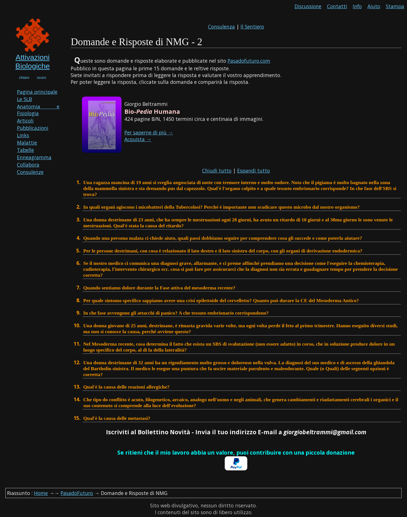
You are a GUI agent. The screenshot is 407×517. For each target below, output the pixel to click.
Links (23, 135)
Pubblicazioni (32, 128)
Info (357, 6)
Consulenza (221, 26)
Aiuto (373, 6)
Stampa (395, 6)
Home (41, 493)
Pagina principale (37, 91)
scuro (41, 77)
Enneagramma (34, 157)
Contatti (337, 6)
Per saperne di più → (148, 132)
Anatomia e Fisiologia (38, 110)
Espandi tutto (253, 170)
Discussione (308, 6)
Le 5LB (24, 99)
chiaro (24, 77)
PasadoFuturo (76, 493)
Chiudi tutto (216, 170)
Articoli (25, 120)
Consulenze (30, 172)
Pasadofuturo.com (249, 60)
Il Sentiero (252, 26)
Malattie (27, 142)
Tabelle (25, 150)
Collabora (28, 164)
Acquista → (137, 139)
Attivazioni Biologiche (32, 61)
